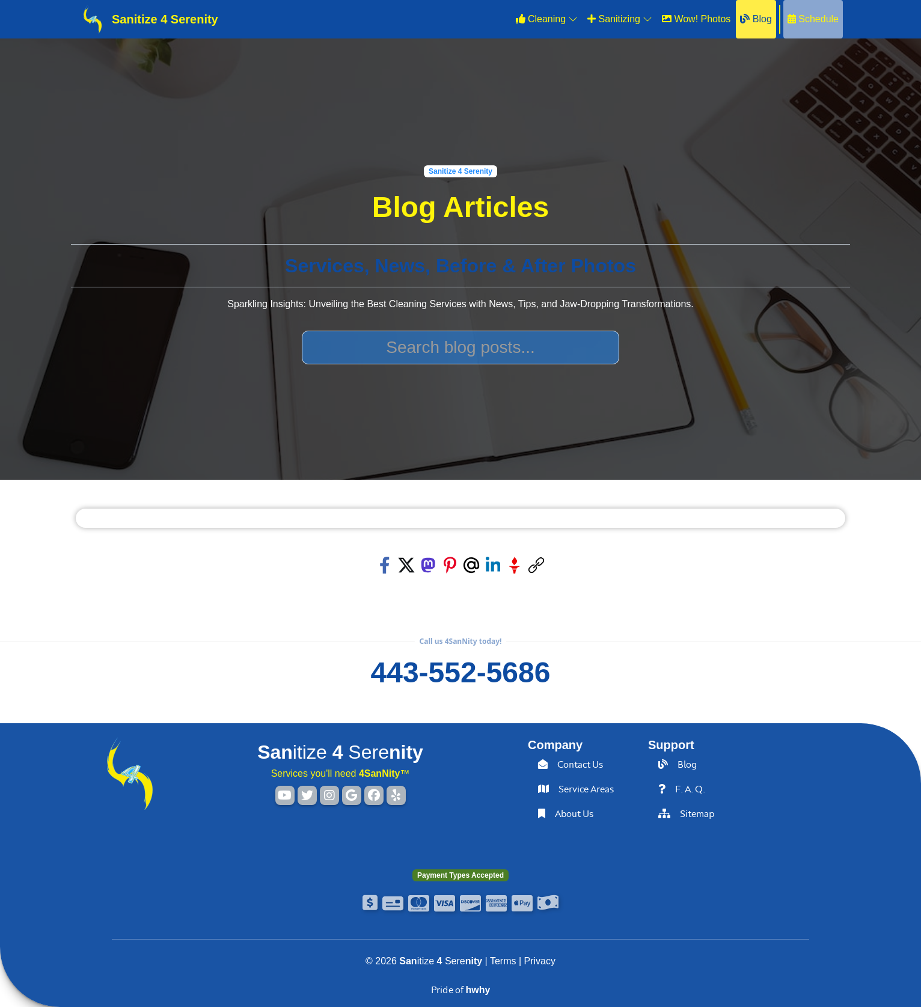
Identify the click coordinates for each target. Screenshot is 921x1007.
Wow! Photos (696, 19)
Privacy (539, 961)
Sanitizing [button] (619, 18)
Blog (755, 19)
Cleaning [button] (547, 18)
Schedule (813, 19)
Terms (503, 961)
